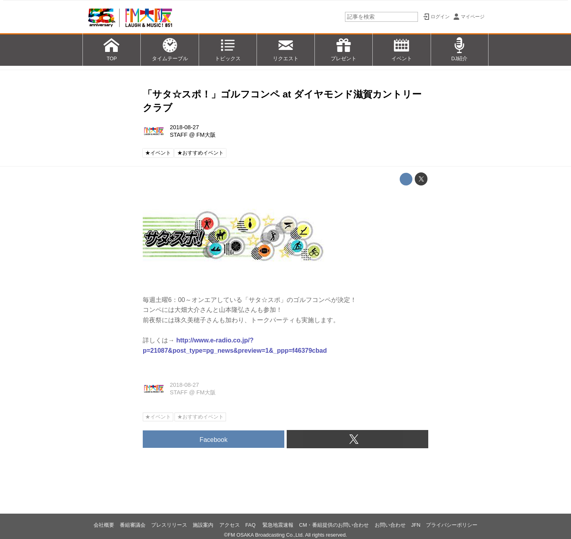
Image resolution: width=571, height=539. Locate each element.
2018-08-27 (184, 127)
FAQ (251, 525)
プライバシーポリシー (451, 525)
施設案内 (203, 525)
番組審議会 (133, 525)
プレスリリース (169, 525)
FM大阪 (206, 135)
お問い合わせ (390, 525)
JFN (415, 525)
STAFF (179, 135)
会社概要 (104, 525)
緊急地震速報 (278, 525)
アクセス (229, 525)
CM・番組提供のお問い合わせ (334, 525)
